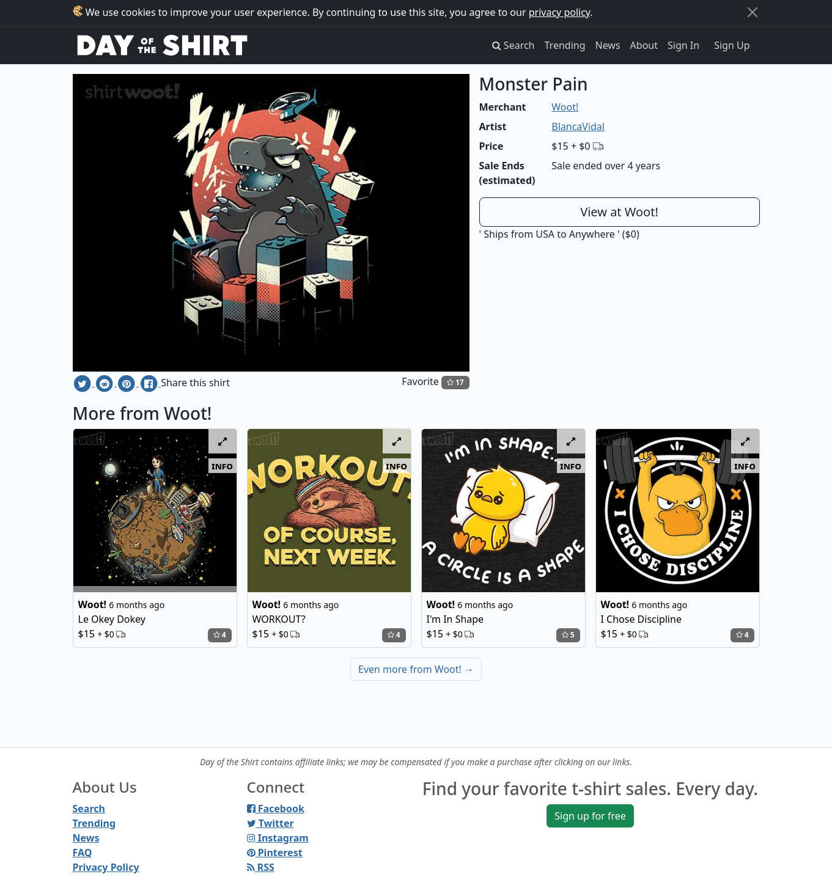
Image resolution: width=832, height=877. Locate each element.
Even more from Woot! (416, 669)
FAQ (82, 852)
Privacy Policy (106, 867)
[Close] (752, 12)
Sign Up (731, 45)
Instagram (278, 838)
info (222, 465)
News (607, 45)
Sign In (683, 45)
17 (455, 382)
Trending (565, 45)
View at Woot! (619, 212)
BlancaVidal (578, 126)
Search (89, 808)
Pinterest (275, 852)
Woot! (564, 107)
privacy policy (560, 12)
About (644, 45)
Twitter (270, 823)
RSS (260, 867)
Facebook (275, 808)
